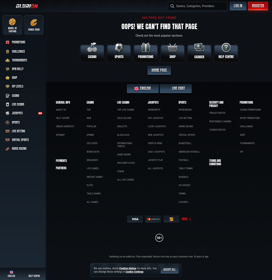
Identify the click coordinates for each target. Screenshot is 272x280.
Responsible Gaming (220, 121)
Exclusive (92, 143)
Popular (91, 126)
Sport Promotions (250, 118)
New (89, 118)
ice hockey (184, 185)
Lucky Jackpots (157, 126)
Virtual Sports (187, 135)
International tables (125, 144)
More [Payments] (187, 219)
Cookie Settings (134, 271)
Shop (242, 135)
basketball (185, 143)
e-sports (183, 202)
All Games (92, 202)
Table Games (94, 193)
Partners (61, 168)
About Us (61, 109)
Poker (120, 171)
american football (189, 151)
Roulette (122, 126)
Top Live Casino (125, 109)
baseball (184, 177)
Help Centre (62, 118)
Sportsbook (185, 109)
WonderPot (154, 109)
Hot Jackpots (155, 118)
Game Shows (124, 154)
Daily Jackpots (156, 151)
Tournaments (247, 143)
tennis (182, 193)
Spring (90, 135)
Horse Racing (186, 126)
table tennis (186, 168)
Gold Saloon (124, 118)
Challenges (246, 126)
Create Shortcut (65, 126)
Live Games (93, 168)
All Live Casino (125, 179)
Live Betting (185, 118)
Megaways (92, 160)
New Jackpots (155, 135)
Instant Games (95, 177)
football (184, 160)
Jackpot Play (155, 160)
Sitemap (60, 135)
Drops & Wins (155, 143)
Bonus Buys (93, 151)
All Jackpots (155, 168)
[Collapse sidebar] (8, 6)
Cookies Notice (217, 129)
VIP (241, 151)
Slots (90, 185)
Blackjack (123, 135)
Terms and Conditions (215, 162)
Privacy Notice (217, 113)
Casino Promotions (250, 109)
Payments (61, 161)
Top (89, 109)
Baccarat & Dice (126, 163)
